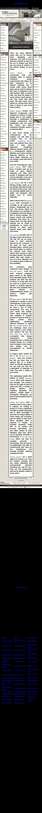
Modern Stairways (15, 167)
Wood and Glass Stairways (3, 143)
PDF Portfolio (35, 8)
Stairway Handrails (19, 699)
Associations (37, 124)
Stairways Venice (32, 666)
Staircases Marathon (19, 683)
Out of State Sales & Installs (37, 135)
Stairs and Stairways (21, 587)
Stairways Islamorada (19, 670)
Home (1, 8)
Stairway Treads (32, 696)
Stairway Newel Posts (20, 696)
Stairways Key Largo (19, 654)
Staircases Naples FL (19, 650)
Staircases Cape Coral (8, 678)
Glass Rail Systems (16, 271)
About (6, 8)
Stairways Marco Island (20, 666)
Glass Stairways (14, 235)
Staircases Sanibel (32, 678)
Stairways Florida (32, 638)
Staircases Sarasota (7, 641)
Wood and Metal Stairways (3, 129)
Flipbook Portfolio (23, 8)
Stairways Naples (6, 645)
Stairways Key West (19, 658)
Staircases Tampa (32, 694)
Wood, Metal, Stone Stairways (20, 334)
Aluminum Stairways (15, 457)
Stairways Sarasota (33, 658)
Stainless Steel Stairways (3, 116)
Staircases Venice (32, 688)
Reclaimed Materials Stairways (3, 214)
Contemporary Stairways (25, 141)
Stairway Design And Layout (37, 35)
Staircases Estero (32, 691)
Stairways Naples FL (19, 645)
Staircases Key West (19, 680)
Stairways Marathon (19, 661)
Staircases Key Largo (19, 678)
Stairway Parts (6, 696)
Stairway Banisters (7, 702)
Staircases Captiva (7, 691)
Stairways (4, 638)
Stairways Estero (18, 675)
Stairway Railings (32, 641)
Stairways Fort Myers (7, 658)
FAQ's (16, 8)
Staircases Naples (7, 650)
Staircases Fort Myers (8, 680)
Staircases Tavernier (33, 683)
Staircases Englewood (8, 694)
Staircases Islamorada (20, 691)
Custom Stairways (16, 73)
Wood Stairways (17, 299)
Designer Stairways (16, 111)
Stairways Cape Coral (7, 654)
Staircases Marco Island (20, 688)
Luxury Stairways (15, 183)
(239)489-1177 (21, 3)
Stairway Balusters (19, 702)
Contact (11, 8)
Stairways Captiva (7, 670)
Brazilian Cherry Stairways (3, 181)
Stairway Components (20, 694)
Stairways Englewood (7, 675)
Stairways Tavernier (33, 661)
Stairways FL (17, 638)
